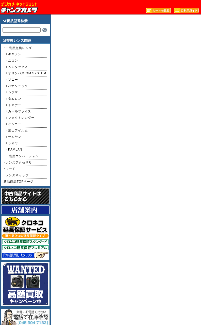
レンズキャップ (17, 175)
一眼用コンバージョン (22, 156)
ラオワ (13, 143)
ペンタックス (18, 67)
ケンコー (14, 124)
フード (10, 169)
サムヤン (14, 137)
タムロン (14, 98)
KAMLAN (15, 149)
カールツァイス (19, 111)
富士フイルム (18, 130)
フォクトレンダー (21, 118)
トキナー (14, 105)
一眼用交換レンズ (19, 48)
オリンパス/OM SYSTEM (27, 73)
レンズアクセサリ (19, 162)
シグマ (13, 92)
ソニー (13, 79)
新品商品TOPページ (19, 181)
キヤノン (14, 54)
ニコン (13, 60)
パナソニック (18, 86)
